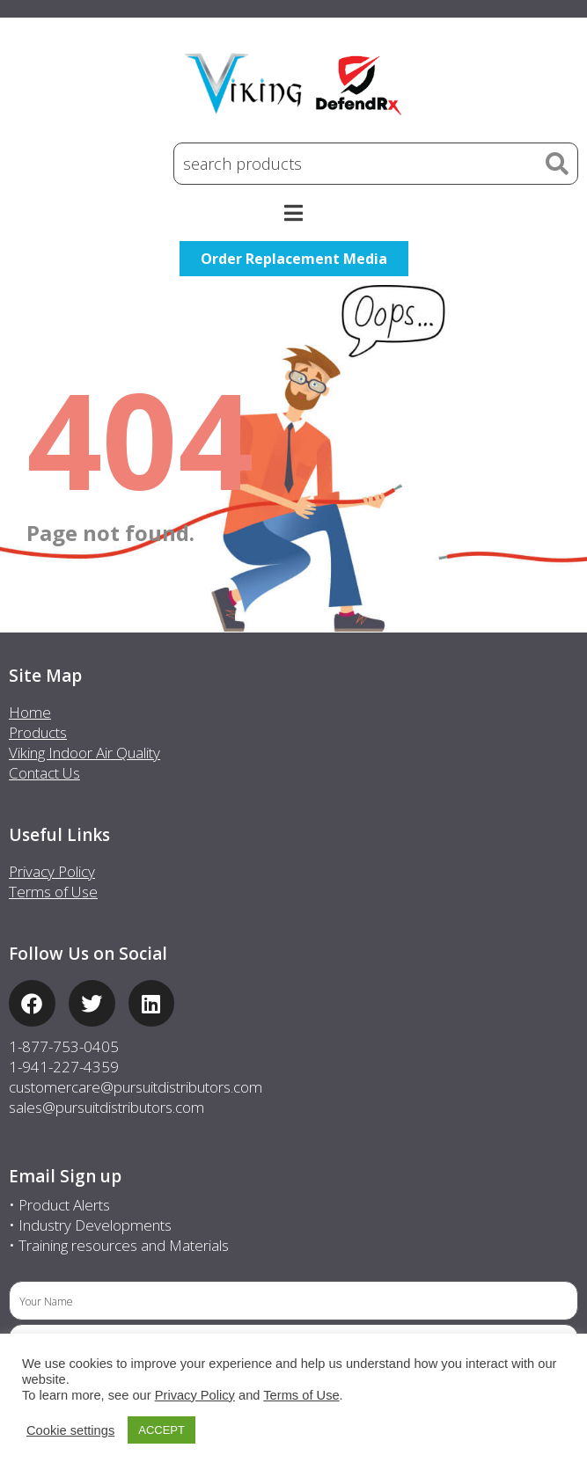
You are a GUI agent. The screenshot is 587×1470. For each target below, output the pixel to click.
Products (38, 732)
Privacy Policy (52, 871)
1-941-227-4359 (64, 1067)
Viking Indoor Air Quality (84, 752)
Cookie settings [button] (70, 1430)
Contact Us (44, 773)
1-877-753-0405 (64, 1046)
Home (30, 712)
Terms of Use (53, 891)
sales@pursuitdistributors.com (106, 1107)
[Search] (557, 163)
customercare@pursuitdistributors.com (135, 1087)
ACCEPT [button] (161, 1430)
